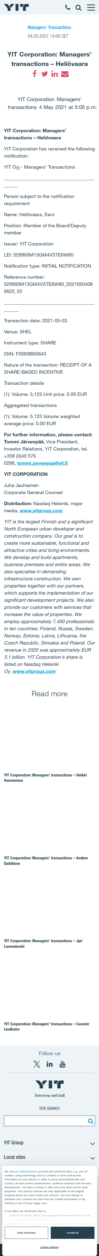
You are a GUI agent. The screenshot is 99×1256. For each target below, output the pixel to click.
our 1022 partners (26, 1171)
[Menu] (91, 7)
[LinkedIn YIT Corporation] (49, 1064)
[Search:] (90, 1121)
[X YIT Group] (36, 1064)
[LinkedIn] (54, 74)
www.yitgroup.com (41, 510)
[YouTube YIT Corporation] (62, 1064)
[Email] (64, 74)
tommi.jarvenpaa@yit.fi (42, 463)
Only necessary (26, 1232)
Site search (49, 1108)
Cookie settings (49, 1247)
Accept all (72, 1232)
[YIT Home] (16, 7)
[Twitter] (44, 74)
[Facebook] (34, 74)
